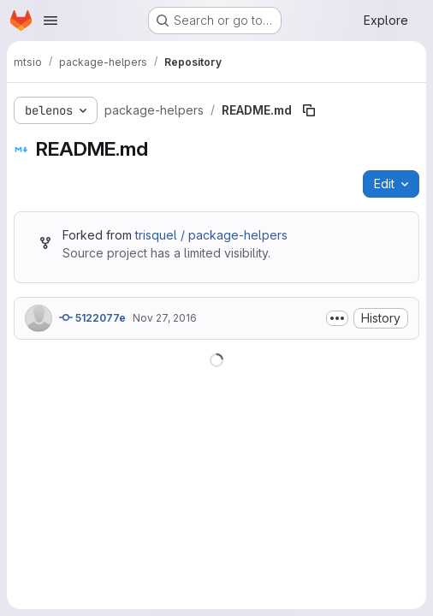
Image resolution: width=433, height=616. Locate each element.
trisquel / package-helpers (211, 235)
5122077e (92, 317)
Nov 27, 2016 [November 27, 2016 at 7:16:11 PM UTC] (165, 317)
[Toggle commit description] (337, 318)
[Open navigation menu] (50, 20)
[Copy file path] (309, 110)
